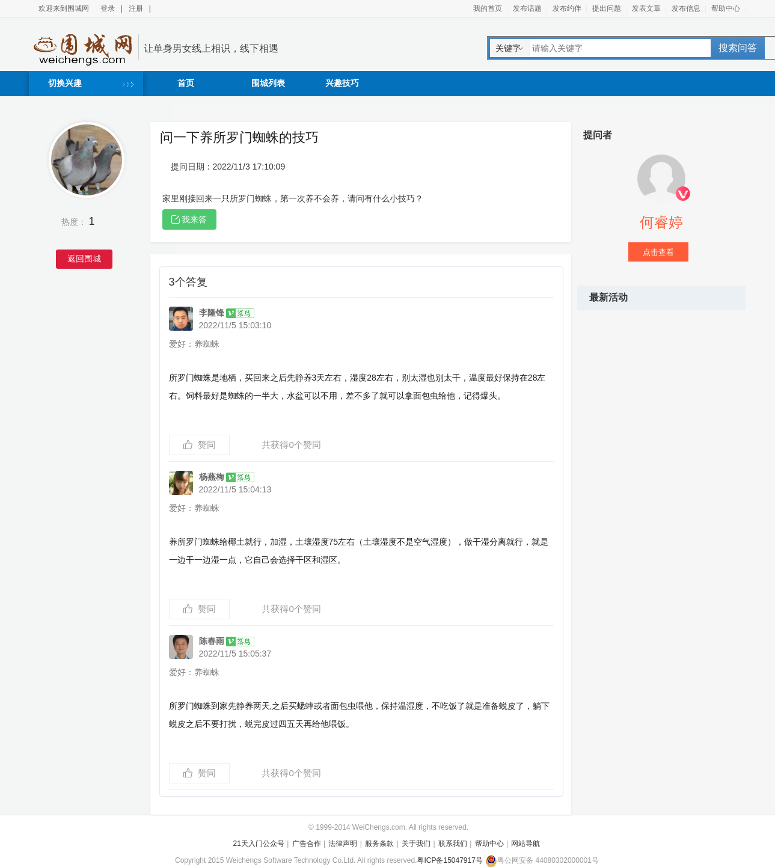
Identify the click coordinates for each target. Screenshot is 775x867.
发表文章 (646, 8)
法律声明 (342, 843)
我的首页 (487, 8)
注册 (136, 8)
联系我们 (452, 843)
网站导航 (525, 843)
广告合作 (306, 843)
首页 (185, 83)
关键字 (508, 48)
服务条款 (379, 843)
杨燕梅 (227, 477)
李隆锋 (227, 312)
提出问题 (606, 8)
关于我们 (416, 843)
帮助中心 (725, 8)
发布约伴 (567, 8)
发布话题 (527, 8)
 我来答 (189, 219)
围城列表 (268, 83)
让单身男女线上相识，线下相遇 (211, 48)
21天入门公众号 (258, 843)
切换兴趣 (65, 83)
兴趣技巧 (342, 83)
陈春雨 (227, 641)
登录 (107, 8)
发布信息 (686, 8)
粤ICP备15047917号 (449, 860)
